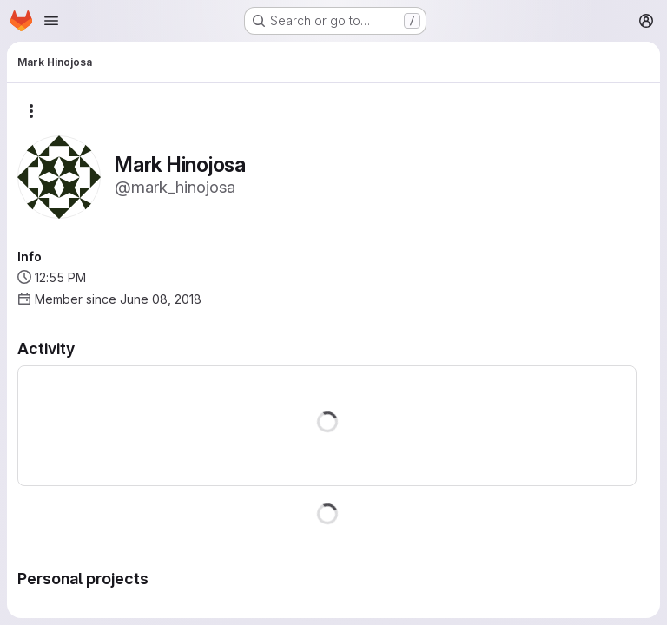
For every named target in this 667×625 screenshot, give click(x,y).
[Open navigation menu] (51, 21)
